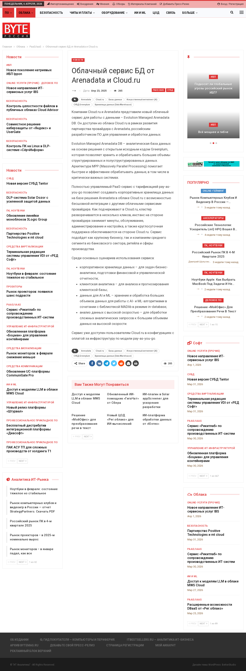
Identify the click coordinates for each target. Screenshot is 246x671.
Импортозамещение (60, 4)
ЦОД (156, 12)
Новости (78, 60)
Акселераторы (213, 218)
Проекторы (14, 286)
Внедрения (85, 4)
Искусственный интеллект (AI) (142, 99)
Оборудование (113, 12)
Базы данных (115, 99)
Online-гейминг (213, 190)
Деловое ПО (49, 83)
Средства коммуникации (24, 366)
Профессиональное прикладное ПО (32, 420)
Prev (77, 436)
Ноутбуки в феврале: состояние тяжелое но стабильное (31, 275)
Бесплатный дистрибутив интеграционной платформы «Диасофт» (28, 429)
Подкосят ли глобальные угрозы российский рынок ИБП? (213, 88)
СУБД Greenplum (82, 105)
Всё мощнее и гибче (213, 132)
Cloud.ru (100, 99)
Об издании (19, 639)
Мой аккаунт (165, 645)
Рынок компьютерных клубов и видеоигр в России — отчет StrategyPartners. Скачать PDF (33, 507)
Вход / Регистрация (230, 4)
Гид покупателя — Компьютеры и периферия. (77, 639)
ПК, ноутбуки (15, 210)
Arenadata (86, 99)
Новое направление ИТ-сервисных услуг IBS (24, 90)
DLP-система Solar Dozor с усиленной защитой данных (28, 199)
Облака (24, 12)
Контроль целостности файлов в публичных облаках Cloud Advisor (32, 108)
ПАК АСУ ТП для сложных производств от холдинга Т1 (28, 449)
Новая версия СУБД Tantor (27, 183)
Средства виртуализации (24, 246)
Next (87, 436)
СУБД (170, 90)
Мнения (102, 4)
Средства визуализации (23, 348)
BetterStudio (229, 664)
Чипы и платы (81, 12)
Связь (170, 12)
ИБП (9, 65)
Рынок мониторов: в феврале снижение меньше (29, 355)
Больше (188, 12)
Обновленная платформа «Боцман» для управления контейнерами (26, 335)
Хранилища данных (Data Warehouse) (113, 105)
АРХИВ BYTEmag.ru (24, 645)
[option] (213, 102)
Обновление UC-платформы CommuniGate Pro (28, 373)
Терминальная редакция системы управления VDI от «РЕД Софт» (32, 255)
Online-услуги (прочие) (22, 83)
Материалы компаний (142, 4)
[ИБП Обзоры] (213, 163)
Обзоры (118, 4)
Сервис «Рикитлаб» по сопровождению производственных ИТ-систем (30, 313)
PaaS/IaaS (158, 90)
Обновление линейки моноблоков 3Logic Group (26, 217)
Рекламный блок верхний (30, 651)
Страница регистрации (125, 645)
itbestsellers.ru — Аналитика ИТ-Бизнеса (160, 639)
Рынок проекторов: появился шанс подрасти (29, 293)
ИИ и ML (140, 12)
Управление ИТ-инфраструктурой (30, 326)
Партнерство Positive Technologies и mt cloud (24, 235)
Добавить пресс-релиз (174, 4)
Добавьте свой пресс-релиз (72, 645)
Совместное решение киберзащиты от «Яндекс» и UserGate (28, 128)
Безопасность (51, 12)
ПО (7, 12)
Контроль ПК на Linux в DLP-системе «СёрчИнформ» (28, 148)
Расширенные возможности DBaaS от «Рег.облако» (209, 606)
